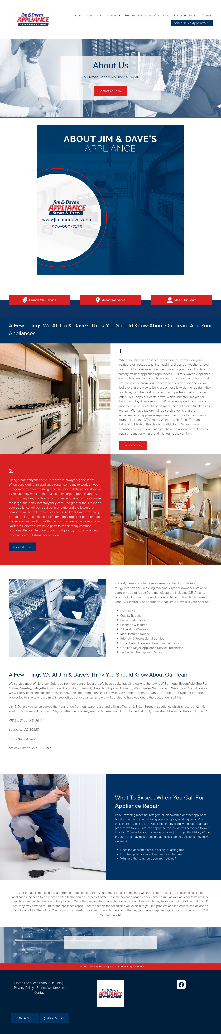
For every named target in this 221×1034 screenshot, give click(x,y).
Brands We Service (186, 15)
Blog (60, 982)
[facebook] (181, 984)
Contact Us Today (110, 91)
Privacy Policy (24, 987)
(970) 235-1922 (54, 1018)
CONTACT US (25, 1018)
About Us (48, 982)
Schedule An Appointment (191, 23)
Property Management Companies (146, 15)
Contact (208, 15)
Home (78, 15)
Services (32, 982)
